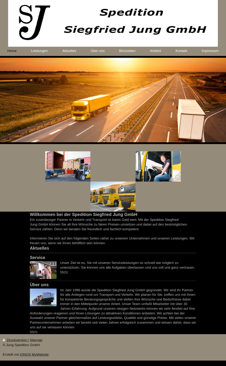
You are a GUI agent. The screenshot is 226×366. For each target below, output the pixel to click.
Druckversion (15, 340)
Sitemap (36, 340)
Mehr (64, 272)
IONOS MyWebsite (34, 354)
